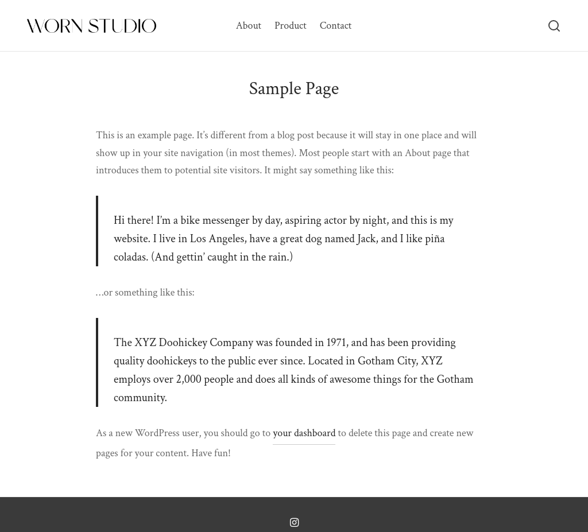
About (248, 25)
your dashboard (304, 433)
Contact (336, 25)
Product (290, 25)
